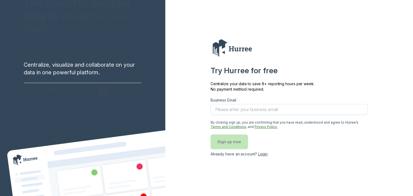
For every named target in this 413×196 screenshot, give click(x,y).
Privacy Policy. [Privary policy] (266, 127)
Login (263, 154)
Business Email (223, 100)
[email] (289, 109)
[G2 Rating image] (117, 97)
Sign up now (229, 141)
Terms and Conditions (228, 127)
